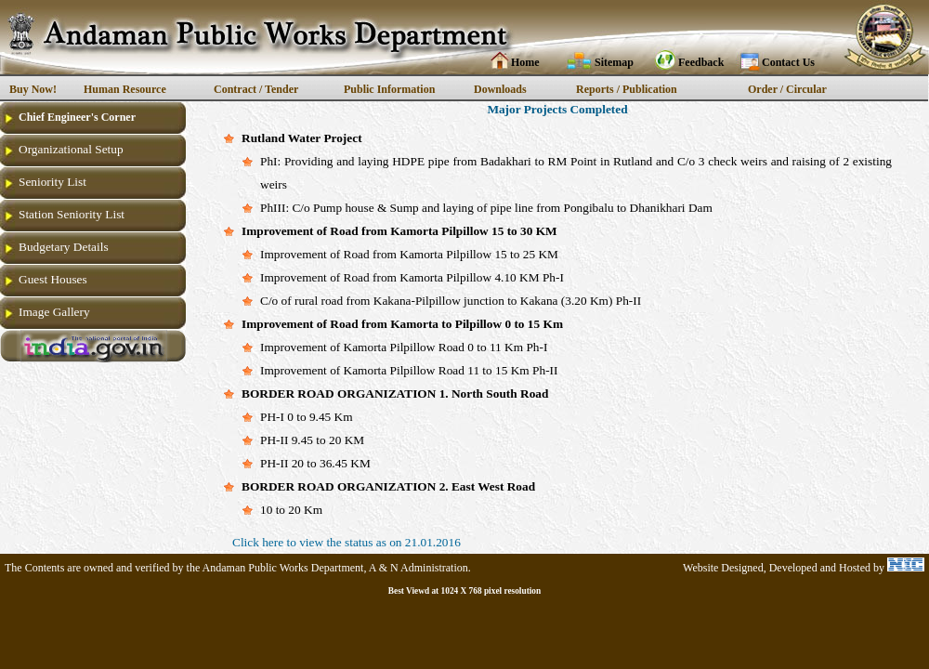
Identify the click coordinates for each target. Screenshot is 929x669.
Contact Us (788, 62)
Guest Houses (53, 279)
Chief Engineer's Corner (77, 117)
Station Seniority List (71, 214)
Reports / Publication (626, 89)
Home (525, 62)
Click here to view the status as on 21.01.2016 (346, 542)
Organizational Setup (71, 149)
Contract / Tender (256, 89)
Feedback (701, 62)
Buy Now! (33, 89)
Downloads (500, 89)
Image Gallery (54, 312)
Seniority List (52, 182)
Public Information (389, 89)
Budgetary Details (64, 247)
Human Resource (125, 89)
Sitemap (614, 62)
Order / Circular (787, 89)
